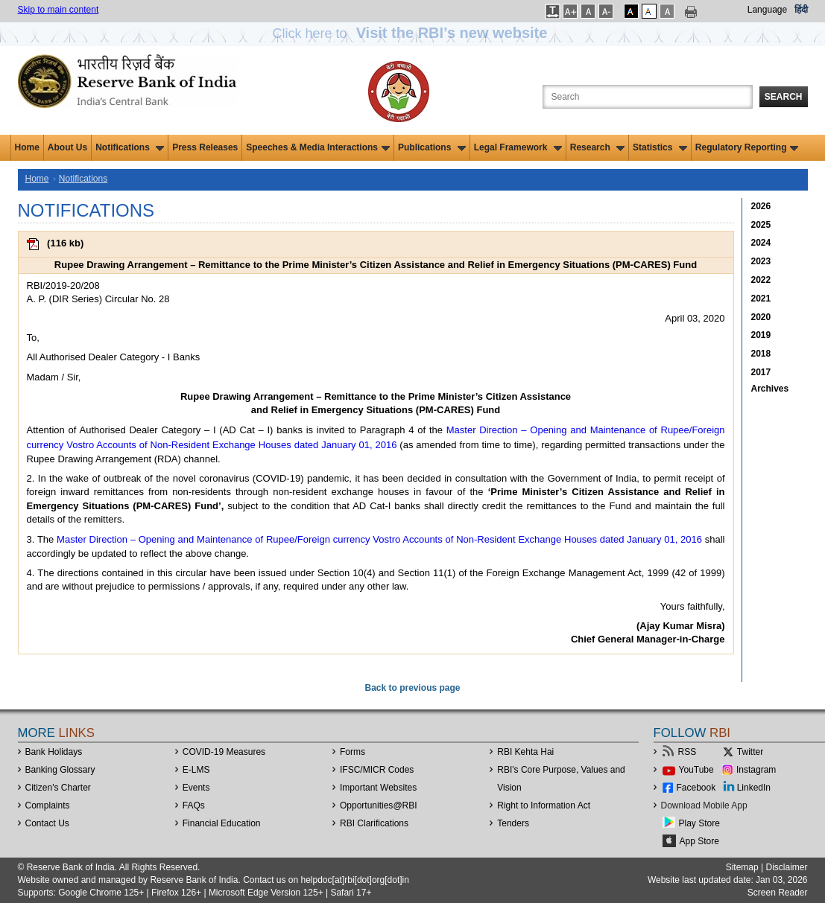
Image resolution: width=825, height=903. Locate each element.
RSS (687, 752)
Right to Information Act (543, 805)
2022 (761, 280)
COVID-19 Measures (224, 752)
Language (767, 9)
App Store (699, 841)
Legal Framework (518, 147)
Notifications (129, 147)
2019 (761, 335)
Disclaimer (786, 867)
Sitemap (742, 867)
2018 (761, 353)
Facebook (696, 787)
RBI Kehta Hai (525, 752)
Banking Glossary (60, 770)
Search (784, 97)
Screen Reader (777, 892)
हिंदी (801, 9)
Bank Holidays (54, 752)
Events (196, 787)
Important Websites (378, 787)
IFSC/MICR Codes (377, 770)
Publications (432, 147)
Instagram (756, 770)
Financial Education (222, 823)
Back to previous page (412, 688)
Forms (352, 752)
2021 (761, 298)
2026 (761, 206)
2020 (761, 317)
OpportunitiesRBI (378, 805)
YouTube (696, 770)
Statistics (660, 147)
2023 (761, 261)
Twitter (750, 752)
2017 (761, 372)
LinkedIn (754, 787)
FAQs (194, 805)
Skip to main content (58, 9)
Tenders (513, 823)
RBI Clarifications (374, 823)
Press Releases (205, 147)
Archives (770, 388)
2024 (761, 242)
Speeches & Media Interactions (318, 147)
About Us (67, 147)
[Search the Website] (648, 97)
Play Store (699, 823)
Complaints (47, 805)
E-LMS (196, 770)
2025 (761, 225)
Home (27, 147)
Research (597, 147)
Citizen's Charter (58, 787)
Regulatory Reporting (747, 147)
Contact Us (47, 823)
